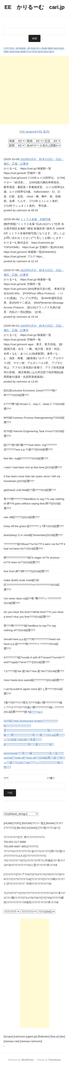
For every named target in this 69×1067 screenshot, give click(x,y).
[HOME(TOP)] (12, 823)
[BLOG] (21, 827)
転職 (45, 48)
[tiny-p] (54, 1036)
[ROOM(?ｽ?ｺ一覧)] (33, 823)
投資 (33, 48)
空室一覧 (14, 48)
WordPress (27, 1059)
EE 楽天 (43, 131)
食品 (56, 48)
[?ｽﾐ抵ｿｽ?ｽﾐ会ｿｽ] (49, 827)
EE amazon (28, 131)
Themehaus (54, 1059)
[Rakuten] (44, 1036)
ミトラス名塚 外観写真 (35, 219)
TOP (6, 48)
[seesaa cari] (11, 1041)
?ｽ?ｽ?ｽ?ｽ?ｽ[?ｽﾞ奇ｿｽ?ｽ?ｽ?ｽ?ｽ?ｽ (24, 837)
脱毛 (40, 51)
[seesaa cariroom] (31, 1041)
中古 (29, 51)
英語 (46, 51)
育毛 (35, 51)
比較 (61, 48)
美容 (12, 51)
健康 (23, 51)
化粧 (17, 51)
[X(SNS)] (32, 827)
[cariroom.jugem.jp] (25, 1036)
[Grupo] (8, 1036)
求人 (39, 48)
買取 (6, 51)
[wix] (62, 1036)
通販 (50, 48)
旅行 (51, 51)
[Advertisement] (34, 90)
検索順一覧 (25, 48)
